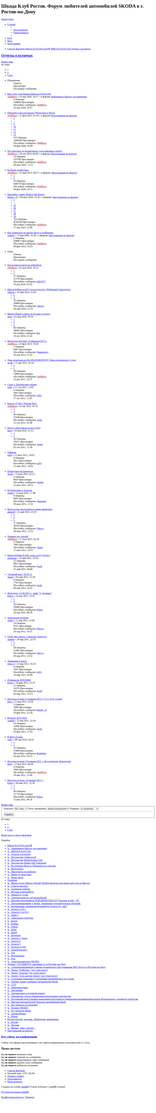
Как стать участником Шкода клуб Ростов (29, 94)
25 (14, 205)
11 (14, 129)
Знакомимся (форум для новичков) (69, 96)
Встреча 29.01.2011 (17, 718)
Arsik (10, 363)
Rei (38, 333)
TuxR (39, 566)
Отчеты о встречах (17, 55)
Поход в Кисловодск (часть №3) (23, 428)
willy (9, 387)
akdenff (11, 512)
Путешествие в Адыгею (19, 490)
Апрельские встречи (17, 617)
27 (14, 211)
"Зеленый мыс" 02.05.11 (19, 574)
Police (10, 596)
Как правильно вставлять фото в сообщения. (30, 232)
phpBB (24, 1086)
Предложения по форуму (64, 115)
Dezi (9, 430)
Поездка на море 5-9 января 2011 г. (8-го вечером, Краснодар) (39, 761)
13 (14, 135)
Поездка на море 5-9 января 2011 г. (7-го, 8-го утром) (34, 699)
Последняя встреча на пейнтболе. (24, 265)
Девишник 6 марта (17, 661)
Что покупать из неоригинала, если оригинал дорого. (34, 151)
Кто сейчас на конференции (19, 1036)
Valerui (10, 292)
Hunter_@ (12, 197)
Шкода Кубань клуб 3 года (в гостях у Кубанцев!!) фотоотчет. (39, 289)
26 (14, 208)
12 (14, 132)
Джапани (41, 501)
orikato (10, 235)
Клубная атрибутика (17, 170)
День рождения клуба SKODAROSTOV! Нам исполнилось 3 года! (41, 360)
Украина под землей (17, 536)
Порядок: (84, 808)
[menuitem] (20, 30)
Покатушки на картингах (20, 471)
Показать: (16, 808)
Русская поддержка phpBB (15, 1092)
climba (40, 482)
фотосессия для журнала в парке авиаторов (29, 509)
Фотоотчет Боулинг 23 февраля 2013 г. (27, 341)
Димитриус (42, 352)
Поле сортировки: (48, 808)
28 (14, 213)
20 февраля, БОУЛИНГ (19, 680)
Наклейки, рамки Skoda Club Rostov (26, 194)
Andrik (10, 639)
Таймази (11, 452)
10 (14, 126)
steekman (12, 558)
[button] (10, 75)
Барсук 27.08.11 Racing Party (22, 403)
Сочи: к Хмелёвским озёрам (22, 384)
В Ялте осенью (15, 737)
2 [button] (8, 72)
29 (14, 216)
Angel (40, 444)
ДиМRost (12, 96)
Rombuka (41, 753)
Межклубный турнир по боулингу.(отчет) (28, 314)
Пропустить (7, 19)
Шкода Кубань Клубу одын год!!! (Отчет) (28, 555)
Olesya (40, 528)
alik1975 (41, 281)
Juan (9, 316)
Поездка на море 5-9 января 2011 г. (25, 780)
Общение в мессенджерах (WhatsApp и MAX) (31, 113)
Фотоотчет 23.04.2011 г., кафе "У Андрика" (29, 593)
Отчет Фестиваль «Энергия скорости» (27, 636)
